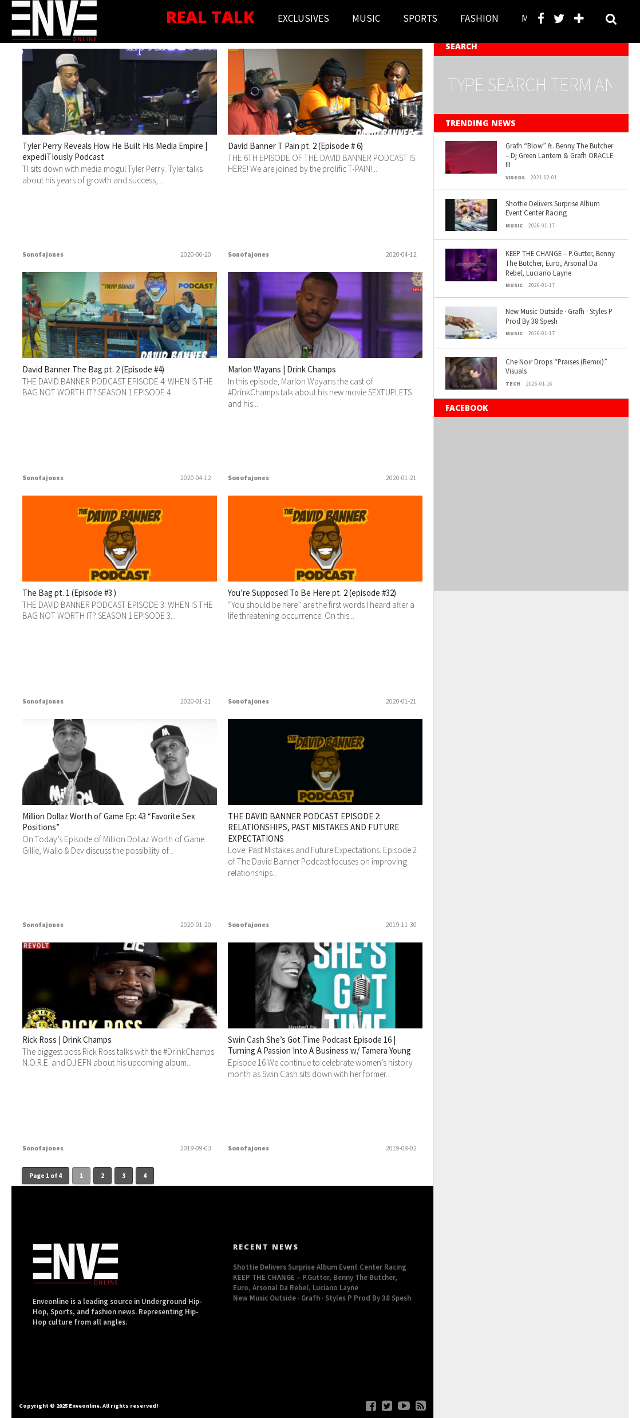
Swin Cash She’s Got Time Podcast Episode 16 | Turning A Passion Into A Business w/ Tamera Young (313, 1055)
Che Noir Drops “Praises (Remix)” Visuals (556, 366)
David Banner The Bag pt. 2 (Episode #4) (116, 371)
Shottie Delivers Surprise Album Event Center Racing (552, 208)
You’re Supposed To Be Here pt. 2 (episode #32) (306, 601)
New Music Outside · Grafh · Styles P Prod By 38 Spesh (559, 316)
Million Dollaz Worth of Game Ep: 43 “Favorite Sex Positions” (106, 825)
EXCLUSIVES (303, 18)
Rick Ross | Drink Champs (80, 1041)
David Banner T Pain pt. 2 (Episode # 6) (318, 147)
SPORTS (420, 18)
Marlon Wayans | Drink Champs (300, 371)
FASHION (479, 18)
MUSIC (366, 18)
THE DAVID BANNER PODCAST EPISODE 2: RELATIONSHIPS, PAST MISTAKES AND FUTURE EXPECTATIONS (323, 832)
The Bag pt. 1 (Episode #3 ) (84, 594)
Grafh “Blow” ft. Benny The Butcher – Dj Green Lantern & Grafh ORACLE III (559, 155)
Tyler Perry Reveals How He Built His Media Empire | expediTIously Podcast (111, 154)
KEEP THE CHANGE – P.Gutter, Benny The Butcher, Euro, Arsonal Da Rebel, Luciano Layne (560, 263)
